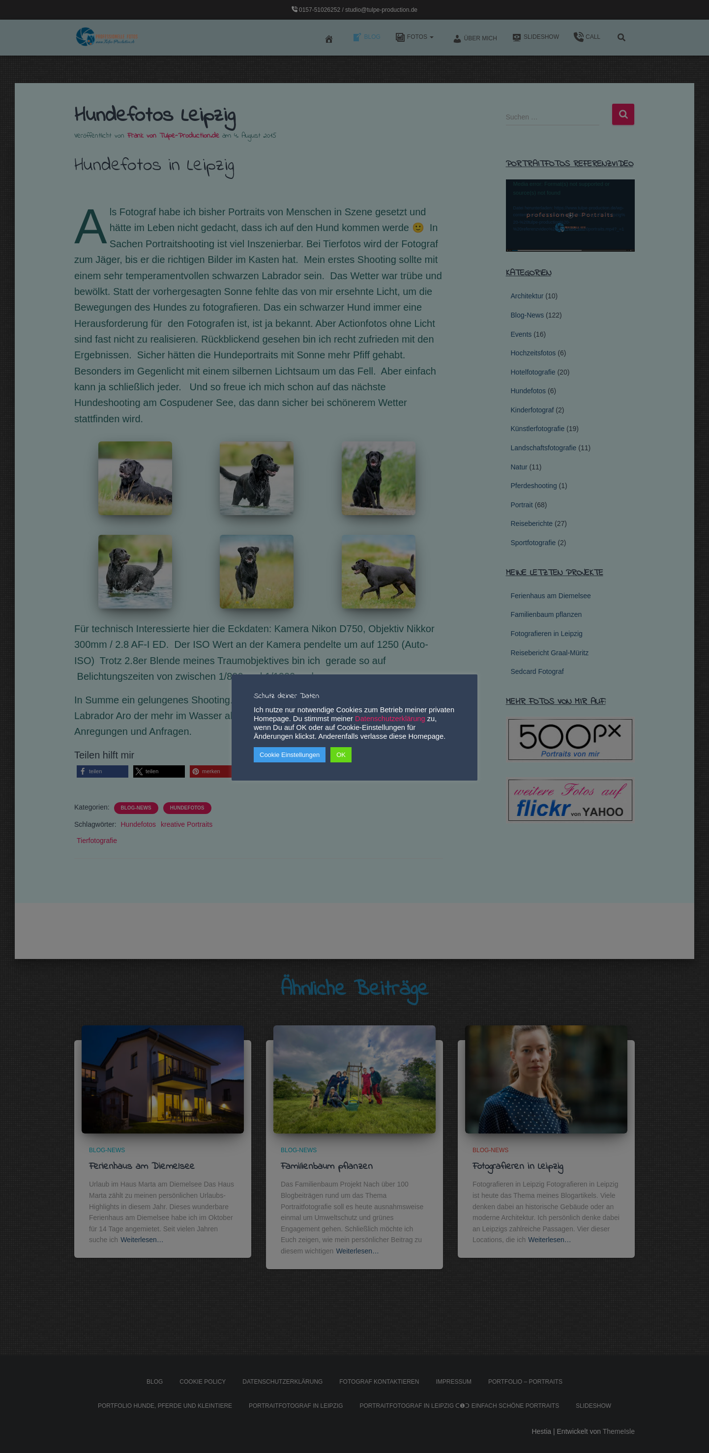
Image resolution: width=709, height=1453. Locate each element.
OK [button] (341, 754)
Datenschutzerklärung (390, 719)
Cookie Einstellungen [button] (290, 754)
